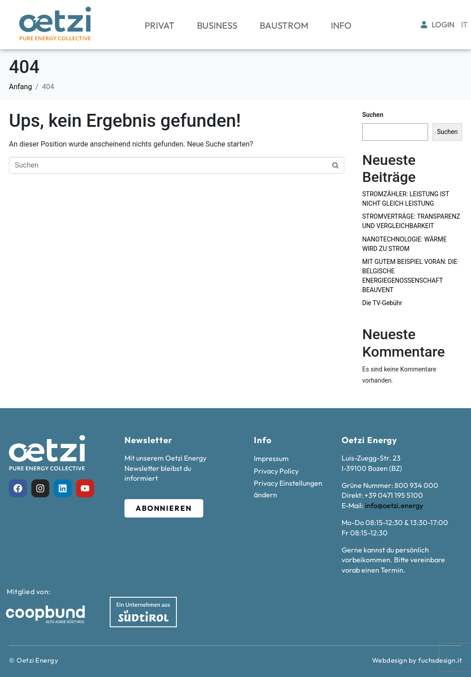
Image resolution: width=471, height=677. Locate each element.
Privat (160, 25)
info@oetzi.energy (394, 505)
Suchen (372, 114)
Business (217, 25)
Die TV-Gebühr (382, 302)
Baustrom (284, 25)
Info (341, 25)
